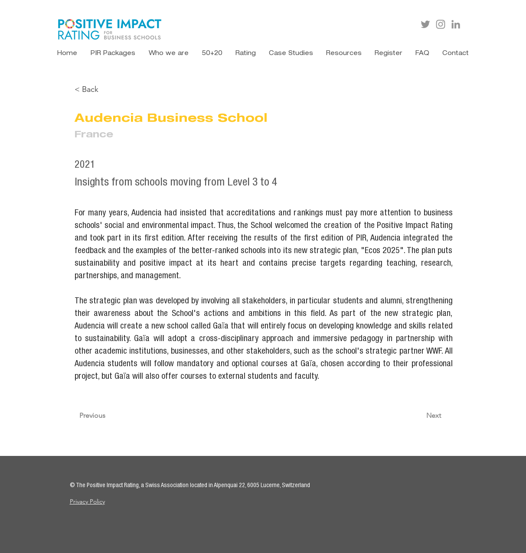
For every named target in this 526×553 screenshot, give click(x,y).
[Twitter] (425, 24)
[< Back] (103, 89)
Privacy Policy (87, 501)
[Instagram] (441, 24)
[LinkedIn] (456, 24)
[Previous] (108, 416)
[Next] (423, 416)
